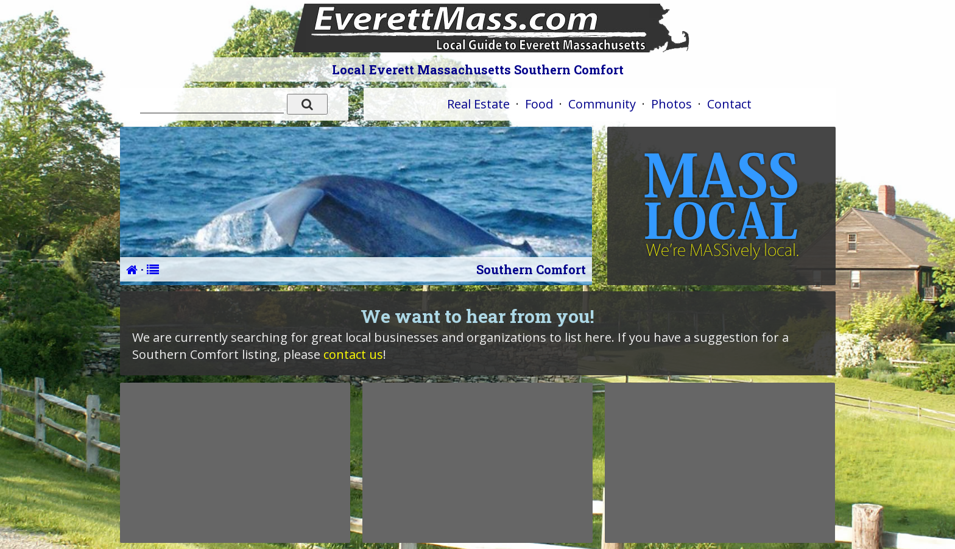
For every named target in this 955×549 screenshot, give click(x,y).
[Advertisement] (235, 462)
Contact (729, 104)
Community (602, 104)
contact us (353, 354)
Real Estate (478, 104)
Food (539, 104)
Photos (671, 104)
